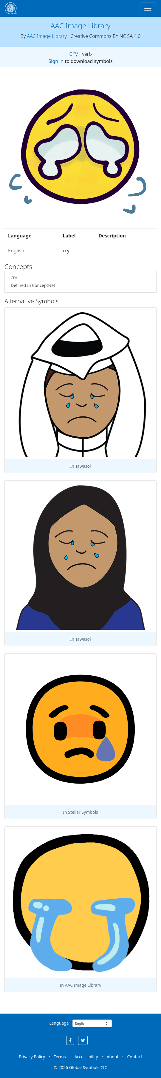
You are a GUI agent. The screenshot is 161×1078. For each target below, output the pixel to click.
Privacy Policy (32, 1057)
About (113, 1057)
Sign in (56, 61)
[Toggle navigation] (148, 8)
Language (59, 1023)
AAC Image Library (81, 25)
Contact (134, 1057)
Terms (60, 1057)
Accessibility (86, 1057)
